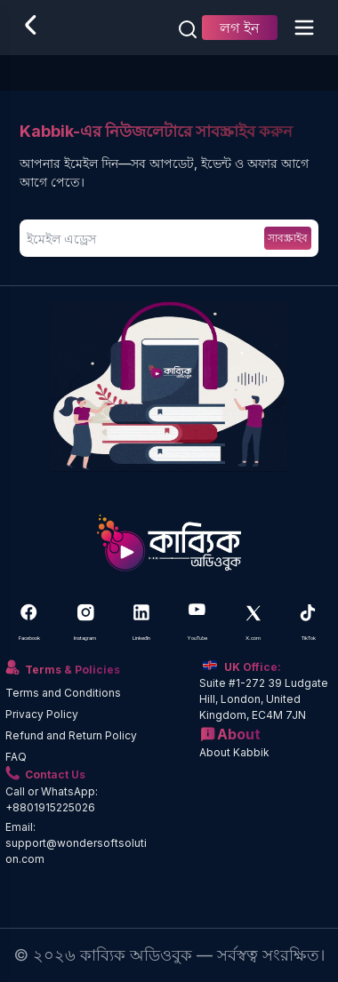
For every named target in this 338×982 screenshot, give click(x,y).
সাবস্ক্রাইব (288, 237)
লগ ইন (240, 27)
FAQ (16, 756)
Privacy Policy (41, 714)
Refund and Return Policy (71, 735)
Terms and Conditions (63, 692)
